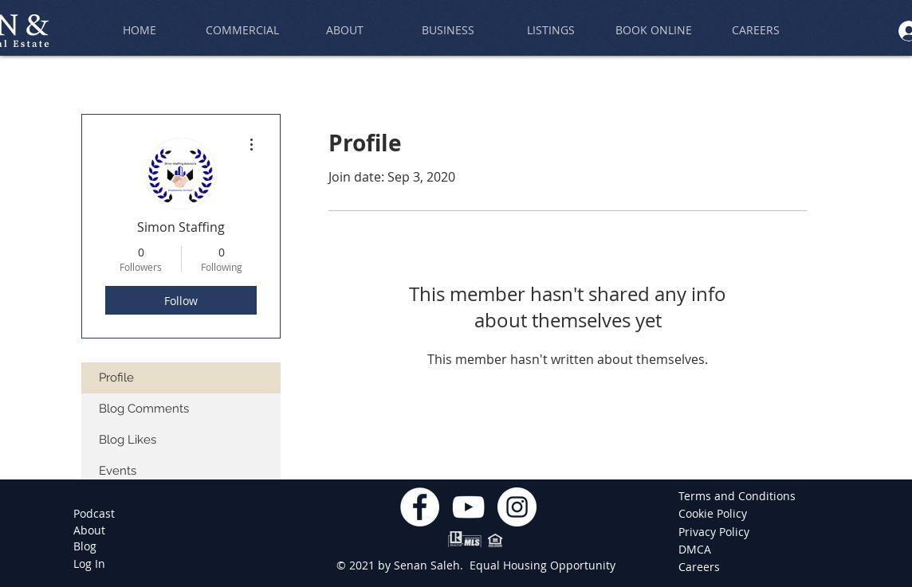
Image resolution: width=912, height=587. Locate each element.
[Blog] (84, 546)
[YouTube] (468, 506)
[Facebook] (419, 506)
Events (117, 471)
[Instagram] (517, 506)
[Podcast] (94, 513)
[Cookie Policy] (715, 513)
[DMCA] (701, 549)
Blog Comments (144, 408)
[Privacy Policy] (715, 532)
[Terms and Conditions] (737, 496)
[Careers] (701, 567)
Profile (116, 377)
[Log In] (89, 564)
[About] (89, 530)
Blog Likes (127, 439)
